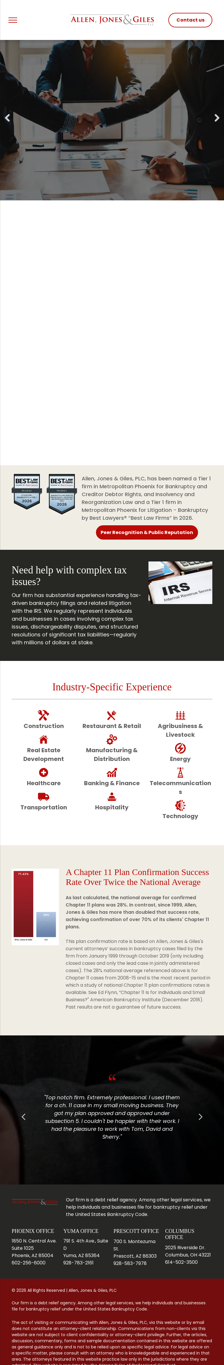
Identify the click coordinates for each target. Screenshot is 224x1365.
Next (217, 122)
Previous (7, 122)
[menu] (12, 20)
